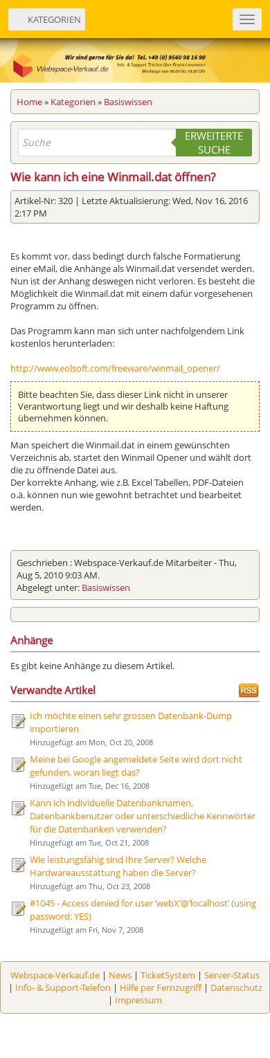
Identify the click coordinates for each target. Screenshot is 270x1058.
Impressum (138, 1000)
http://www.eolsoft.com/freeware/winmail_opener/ (115, 368)
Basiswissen (128, 101)
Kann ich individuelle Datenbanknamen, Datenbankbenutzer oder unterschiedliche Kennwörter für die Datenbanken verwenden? (142, 815)
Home (29, 101)
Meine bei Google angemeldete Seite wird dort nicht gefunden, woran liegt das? (136, 765)
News (120, 975)
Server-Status (232, 975)
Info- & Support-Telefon (63, 987)
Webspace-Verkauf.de (55, 975)
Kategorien (73, 101)
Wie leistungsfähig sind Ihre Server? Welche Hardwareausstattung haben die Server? (118, 866)
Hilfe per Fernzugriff (160, 987)
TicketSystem (168, 975)
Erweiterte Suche (214, 142)
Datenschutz (236, 987)
